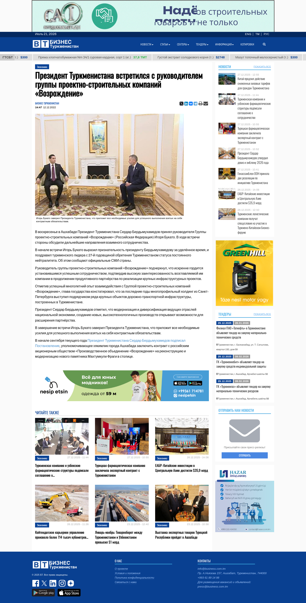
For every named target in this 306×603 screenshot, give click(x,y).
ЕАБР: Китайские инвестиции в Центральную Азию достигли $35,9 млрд (181, 468)
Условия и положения (127, 573)
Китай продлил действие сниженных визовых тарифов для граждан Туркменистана (254, 83)
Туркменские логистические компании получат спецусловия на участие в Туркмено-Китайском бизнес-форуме (254, 223)
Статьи (165, 44)
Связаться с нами (126, 582)
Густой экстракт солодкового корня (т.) (195, 57)
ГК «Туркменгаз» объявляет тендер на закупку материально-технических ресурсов (243, 388)
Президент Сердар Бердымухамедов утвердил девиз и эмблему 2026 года (253, 158)
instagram (61, 583)
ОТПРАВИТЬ (245, 455)
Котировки (247, 44)
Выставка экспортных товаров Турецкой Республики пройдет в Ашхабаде (181, 535)
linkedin (53, 583)
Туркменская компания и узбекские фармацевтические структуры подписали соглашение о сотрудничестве (254, 108)
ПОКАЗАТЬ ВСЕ (262, 66)
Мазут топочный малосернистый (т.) (270, 57)
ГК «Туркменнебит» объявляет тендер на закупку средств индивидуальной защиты (241, 364)
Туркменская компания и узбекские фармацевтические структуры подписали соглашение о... (61, 470)
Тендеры (224, 314)
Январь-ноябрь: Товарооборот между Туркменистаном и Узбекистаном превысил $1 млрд (118, 537)
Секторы (183, 44)
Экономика (42, 67)
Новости (224, 66)
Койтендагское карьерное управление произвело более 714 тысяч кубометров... (61, 535)
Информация (224, 44)
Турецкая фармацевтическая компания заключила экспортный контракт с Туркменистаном (120, 470)
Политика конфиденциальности (134, 577)
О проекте (121, 568)
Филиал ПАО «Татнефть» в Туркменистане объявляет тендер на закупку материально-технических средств (241, 332)
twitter (44, 583)
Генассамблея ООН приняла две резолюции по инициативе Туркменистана (253, 178)
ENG (248, 34)
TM (257, 34)
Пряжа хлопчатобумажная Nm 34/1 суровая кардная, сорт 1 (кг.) (96, 57)
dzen (70, 583)
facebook (36, 583)
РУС (266, 34)
